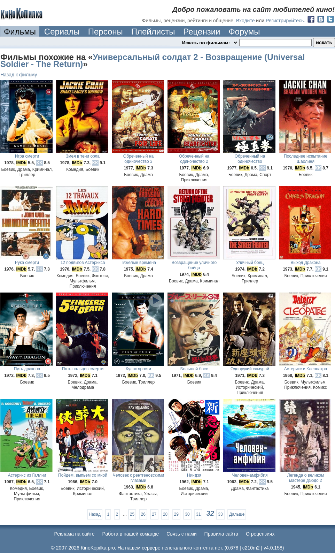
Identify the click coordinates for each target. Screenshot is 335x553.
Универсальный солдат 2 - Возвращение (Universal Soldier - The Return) (152, 60)
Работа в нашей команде (130, 534)
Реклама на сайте (74, 534)
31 (198, 514)
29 (176, 514)
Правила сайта (221, 534)
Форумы (244, 31)
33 (220, 514)
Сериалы (62, 31)
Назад (95, 514)
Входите (245, 20)
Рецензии (201, 31)
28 (165, 514)
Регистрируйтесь (285, 20)
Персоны (105, 31)
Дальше (236, 514)
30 (187, 514)
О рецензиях (260, 534)
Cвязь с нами (181, 534)
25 (132, 514)
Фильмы (20, 31)
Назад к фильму (18, 74)
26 (143, 514)
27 (154, 514)
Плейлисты (153, 31)
